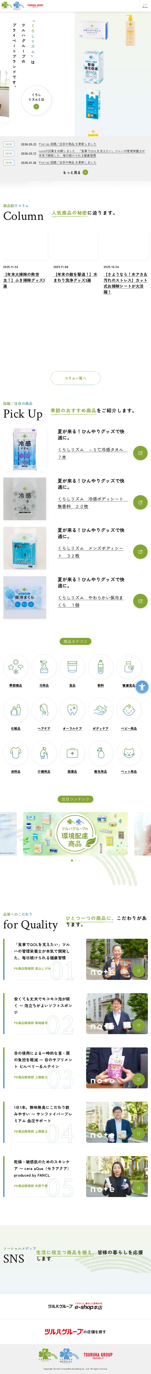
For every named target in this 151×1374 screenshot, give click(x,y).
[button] (72, 860)
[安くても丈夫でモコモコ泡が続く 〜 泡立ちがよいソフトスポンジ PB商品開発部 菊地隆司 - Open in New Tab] (75, 1013)
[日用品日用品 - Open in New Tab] (44, 671)
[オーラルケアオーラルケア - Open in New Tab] (72, 714)
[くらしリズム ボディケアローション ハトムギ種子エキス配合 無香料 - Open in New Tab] (130, 32)
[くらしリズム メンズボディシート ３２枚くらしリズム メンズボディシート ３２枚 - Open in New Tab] (103, 551)
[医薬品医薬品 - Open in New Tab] (72, 757)
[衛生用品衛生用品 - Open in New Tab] (100, 757)
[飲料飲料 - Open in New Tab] (100, 671)
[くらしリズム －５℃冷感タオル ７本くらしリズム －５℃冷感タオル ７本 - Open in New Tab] (103, 453)
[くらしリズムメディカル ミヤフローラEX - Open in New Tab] (93, 101)
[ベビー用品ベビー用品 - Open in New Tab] (129, 714)
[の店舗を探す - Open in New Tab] (75, 1331)
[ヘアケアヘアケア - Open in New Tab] (44, 714)
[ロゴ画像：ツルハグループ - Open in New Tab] (81, 6)
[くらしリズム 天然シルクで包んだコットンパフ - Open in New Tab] (93, 64)
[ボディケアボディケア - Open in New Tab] (100, 714)
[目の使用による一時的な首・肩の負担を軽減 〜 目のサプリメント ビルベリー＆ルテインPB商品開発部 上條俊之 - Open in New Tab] (75, 1067)
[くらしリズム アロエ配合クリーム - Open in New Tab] (93, 27)
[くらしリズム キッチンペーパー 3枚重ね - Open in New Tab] (130, 106)
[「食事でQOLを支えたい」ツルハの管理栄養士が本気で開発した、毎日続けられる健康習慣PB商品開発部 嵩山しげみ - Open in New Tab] (75, 959)
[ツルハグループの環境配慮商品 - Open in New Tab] (75, 834)
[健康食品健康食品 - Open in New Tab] (129, 671)
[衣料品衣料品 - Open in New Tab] (15, 757)
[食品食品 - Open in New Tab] (72, 671)
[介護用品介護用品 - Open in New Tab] (44, 757)
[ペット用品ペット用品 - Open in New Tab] (129, 757)
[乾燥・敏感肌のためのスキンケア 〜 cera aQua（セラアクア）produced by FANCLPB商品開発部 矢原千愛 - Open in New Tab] (75, 1176)
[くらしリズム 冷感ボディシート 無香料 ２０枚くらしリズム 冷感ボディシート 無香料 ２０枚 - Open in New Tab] (103, 502)
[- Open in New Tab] (75, 1306)
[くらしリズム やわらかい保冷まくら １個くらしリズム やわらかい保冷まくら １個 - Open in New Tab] (103, 601)
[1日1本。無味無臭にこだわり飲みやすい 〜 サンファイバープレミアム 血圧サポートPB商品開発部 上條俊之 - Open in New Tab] (75, 1122)
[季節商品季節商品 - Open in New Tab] (15, 671)
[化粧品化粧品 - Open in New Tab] (15, 714)
